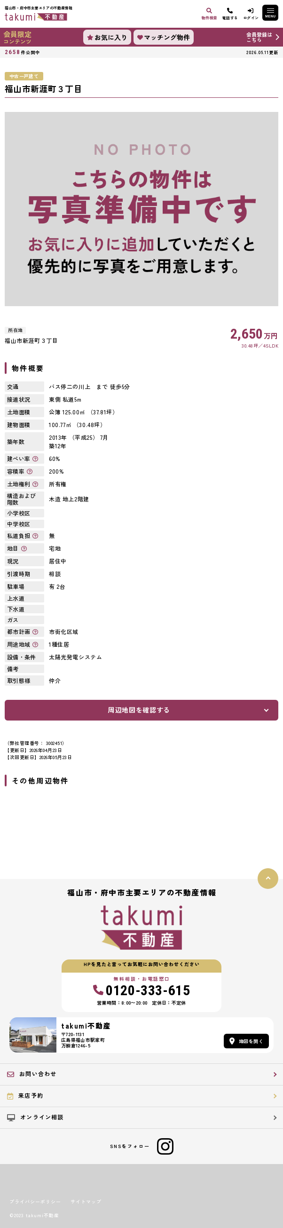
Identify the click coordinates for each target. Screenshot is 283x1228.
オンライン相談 (35, 1117)
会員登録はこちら (259, 37)
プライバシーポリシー (35, 1201)
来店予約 (25, 1095)
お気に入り (107, 37)
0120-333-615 (141, 990)
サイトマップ (86, 1201)
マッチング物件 (163, 37)
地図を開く (246, 1041)
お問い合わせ (31, 1074)
